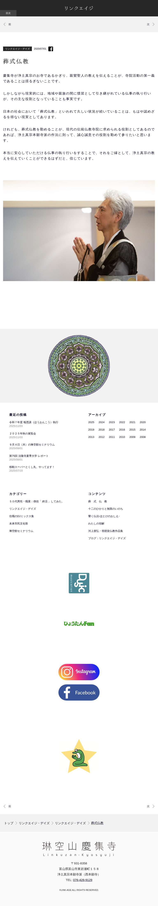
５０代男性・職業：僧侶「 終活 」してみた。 (36, 501)
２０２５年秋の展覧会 (22, 433)
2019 (91, 429)
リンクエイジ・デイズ (17, 48)
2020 (143, 422)
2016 (122, 429)
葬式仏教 (97, 823)
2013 (91, 437)
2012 (102, 437)
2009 (132, 437)
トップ (8, 823)
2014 (143, 429)
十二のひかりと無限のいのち (105, 508)
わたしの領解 (96, 523)
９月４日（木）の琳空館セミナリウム (32, 444)
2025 (91, 422)
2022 (122, 422)
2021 (132, 422)
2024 (102, 422)
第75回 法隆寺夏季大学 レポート (29, 455)
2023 (112, 422)
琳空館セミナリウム (21, 530)
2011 (112, 437)
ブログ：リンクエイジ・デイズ (107, 538)
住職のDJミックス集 (21, 516)
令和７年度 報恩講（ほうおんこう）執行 (33, 422)
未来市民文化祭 (18, 523)
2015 (132, 429)
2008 (143, 437)
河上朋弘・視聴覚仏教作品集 (105, 530)
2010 (122, 437)
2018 (102, 429)
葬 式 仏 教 (97, 501)
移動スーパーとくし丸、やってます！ (32, 466)
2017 (112, 429)
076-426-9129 (82, 880)
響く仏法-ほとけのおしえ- (104, 516)
